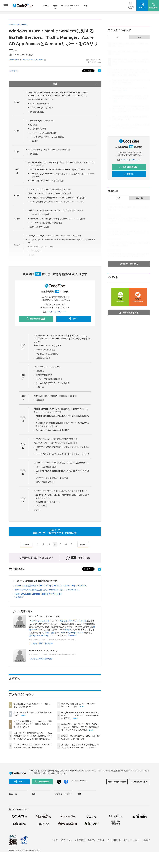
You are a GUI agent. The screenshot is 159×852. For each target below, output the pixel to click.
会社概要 (101, 840)
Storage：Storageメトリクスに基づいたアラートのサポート (60, 491)
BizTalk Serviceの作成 (40, 103)
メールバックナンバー (54, 312)
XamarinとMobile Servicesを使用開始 (46, 181)
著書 (47, 632)
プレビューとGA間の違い (41, 107)
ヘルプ (55, 840)
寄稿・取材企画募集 (117, 782)
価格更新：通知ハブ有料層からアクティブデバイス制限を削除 (58, 197)
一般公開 (34, 141)
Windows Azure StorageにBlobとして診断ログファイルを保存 (57, 218)
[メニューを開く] (5, 5)
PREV (25, 544)
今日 (118, 37)
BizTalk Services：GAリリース (41, 99)
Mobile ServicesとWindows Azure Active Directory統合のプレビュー (60, 169)
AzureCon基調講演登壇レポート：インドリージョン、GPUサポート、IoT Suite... (51, 585)
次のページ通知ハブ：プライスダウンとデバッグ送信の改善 (55, 531)
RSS (63, 632)
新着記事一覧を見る (129, 264)
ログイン (73, 318)
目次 (75, 83)
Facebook (72, 635)
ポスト (87, 71)
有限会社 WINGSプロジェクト (73, 621)
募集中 (68, 629)
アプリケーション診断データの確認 (46, 223)
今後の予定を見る (128, 312)
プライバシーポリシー (132, 840)
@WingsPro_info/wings (39, 635)
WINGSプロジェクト (40, 621)
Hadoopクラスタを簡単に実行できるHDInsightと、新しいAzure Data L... (47, 590)
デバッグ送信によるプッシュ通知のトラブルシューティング (57, 202)
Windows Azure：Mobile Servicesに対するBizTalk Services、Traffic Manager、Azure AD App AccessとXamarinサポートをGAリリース (62, 338)
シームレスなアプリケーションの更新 (47, 137)
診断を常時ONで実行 (39, 227)
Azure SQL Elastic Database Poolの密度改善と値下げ (39, 594)
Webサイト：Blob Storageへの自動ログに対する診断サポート (55, 210)
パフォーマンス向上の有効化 (43, 133)
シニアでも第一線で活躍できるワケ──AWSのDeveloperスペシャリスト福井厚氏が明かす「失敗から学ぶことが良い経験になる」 (32, 736)
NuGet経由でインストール (48, 502)
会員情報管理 (80, 840)
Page (17, 102)
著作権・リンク (66, 840)
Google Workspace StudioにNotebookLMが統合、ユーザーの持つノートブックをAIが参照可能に (80, 715)
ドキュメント (42, 506)
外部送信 (146, 840)
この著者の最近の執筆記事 (41, 643)
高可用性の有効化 (38, 128)
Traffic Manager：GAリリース (41, 120)
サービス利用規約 (114, 840)
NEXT (83, 544)
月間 (139, 37)
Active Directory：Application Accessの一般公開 (49, 149)
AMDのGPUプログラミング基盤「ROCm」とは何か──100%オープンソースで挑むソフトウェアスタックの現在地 (80, 727)
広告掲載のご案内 (140, 782)
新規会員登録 (35, 318)
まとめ (37, 510)
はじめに (34, 124)
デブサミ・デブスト (70, 6)
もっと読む (18, 597)
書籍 (85, 6)
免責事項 (91, 840)
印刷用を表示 (17, 569)
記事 (55, 6)
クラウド (13, 71)
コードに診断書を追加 (40, 214)
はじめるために (37, 112)
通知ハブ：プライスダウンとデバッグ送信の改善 (50, 193)
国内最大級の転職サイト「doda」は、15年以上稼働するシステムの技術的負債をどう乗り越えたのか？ (32, 724)
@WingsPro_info (75, 632)
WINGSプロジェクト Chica (33, 60)
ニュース (45, 6)
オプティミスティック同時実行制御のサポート (51, 189)
